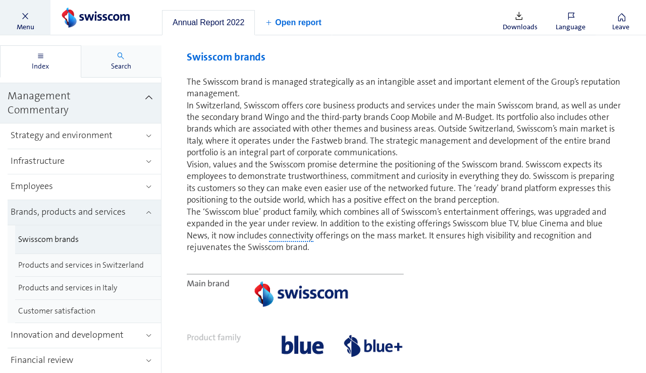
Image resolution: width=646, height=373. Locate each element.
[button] (25, 17)
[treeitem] (81, 103)
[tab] (208, 22)
